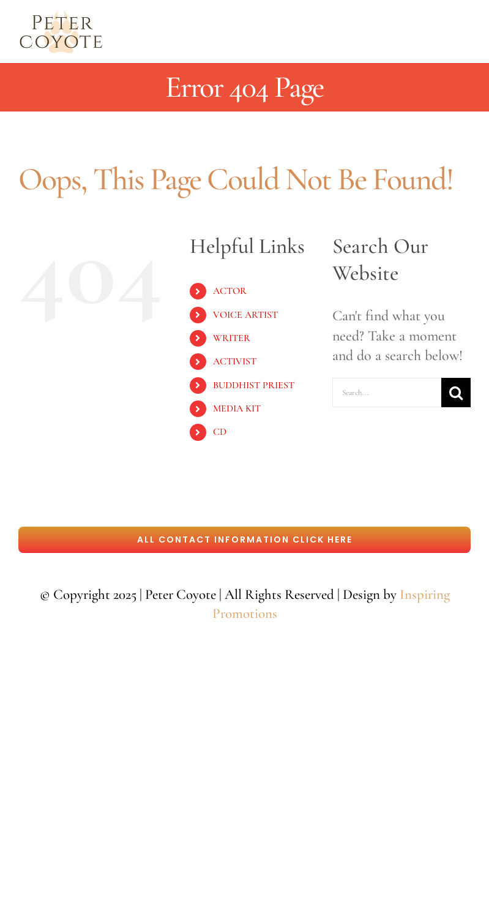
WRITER (231, 338)
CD (219, 432)
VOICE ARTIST (245, 315)
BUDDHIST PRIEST (253, 385)
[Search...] (386, 392)
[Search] (456, 392)
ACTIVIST (234, 361)
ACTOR (230, 291)
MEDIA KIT (237, 408)
